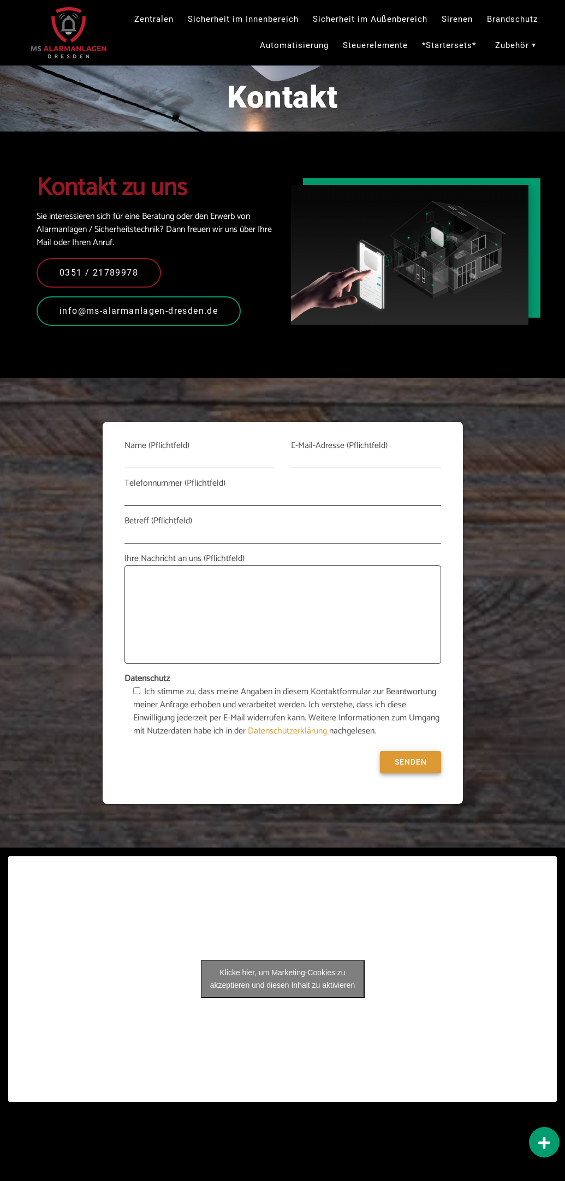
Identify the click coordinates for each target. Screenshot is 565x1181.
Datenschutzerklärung (287, 733)
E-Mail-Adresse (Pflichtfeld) (366, 454)
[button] (544, 1142)
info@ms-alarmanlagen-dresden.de (139, 313)
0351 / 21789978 (99, 275)
